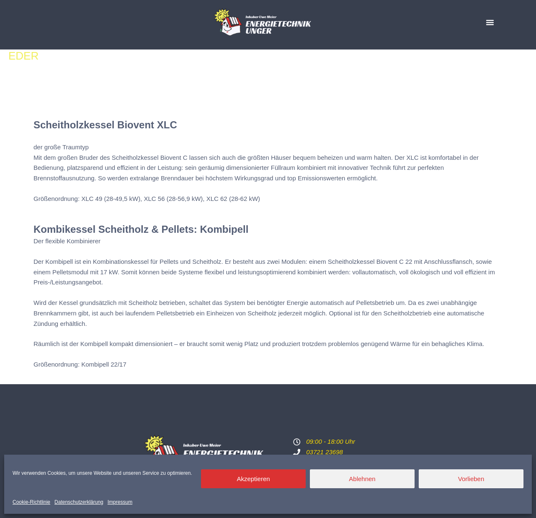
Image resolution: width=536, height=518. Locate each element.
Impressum (120, 502)
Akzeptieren (253, 478)
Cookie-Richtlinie (31, 502)
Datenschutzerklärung (78, 502)
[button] (490, 22)
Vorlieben (471, 478)
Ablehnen (362, 478)
